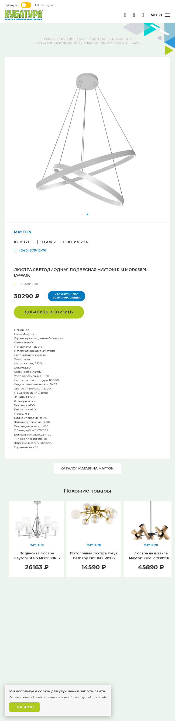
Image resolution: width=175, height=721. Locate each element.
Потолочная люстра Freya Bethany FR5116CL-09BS (93, 555)
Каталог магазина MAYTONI (87, 468)
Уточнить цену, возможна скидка (66, 296)
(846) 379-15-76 (32, 250)
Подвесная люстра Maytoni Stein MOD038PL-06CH (37, 558)
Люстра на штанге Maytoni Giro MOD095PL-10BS (151, 558)
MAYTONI (23, 232)
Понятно (25, 707)
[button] (87, 214)
